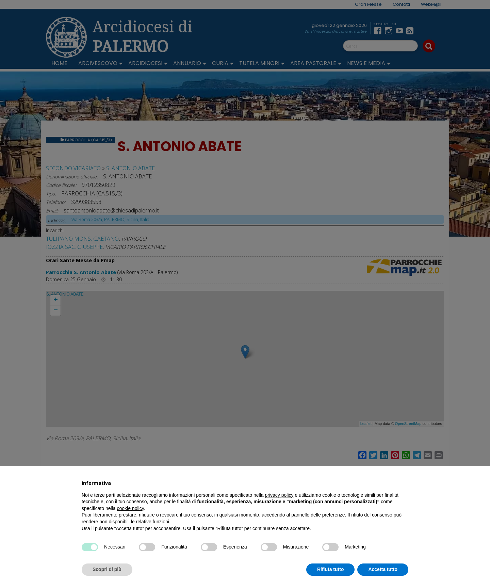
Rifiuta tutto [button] (330, 569)
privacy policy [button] (279, 495)
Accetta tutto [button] (382, 569)
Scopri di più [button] (107, 569)
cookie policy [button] (130, 508)
